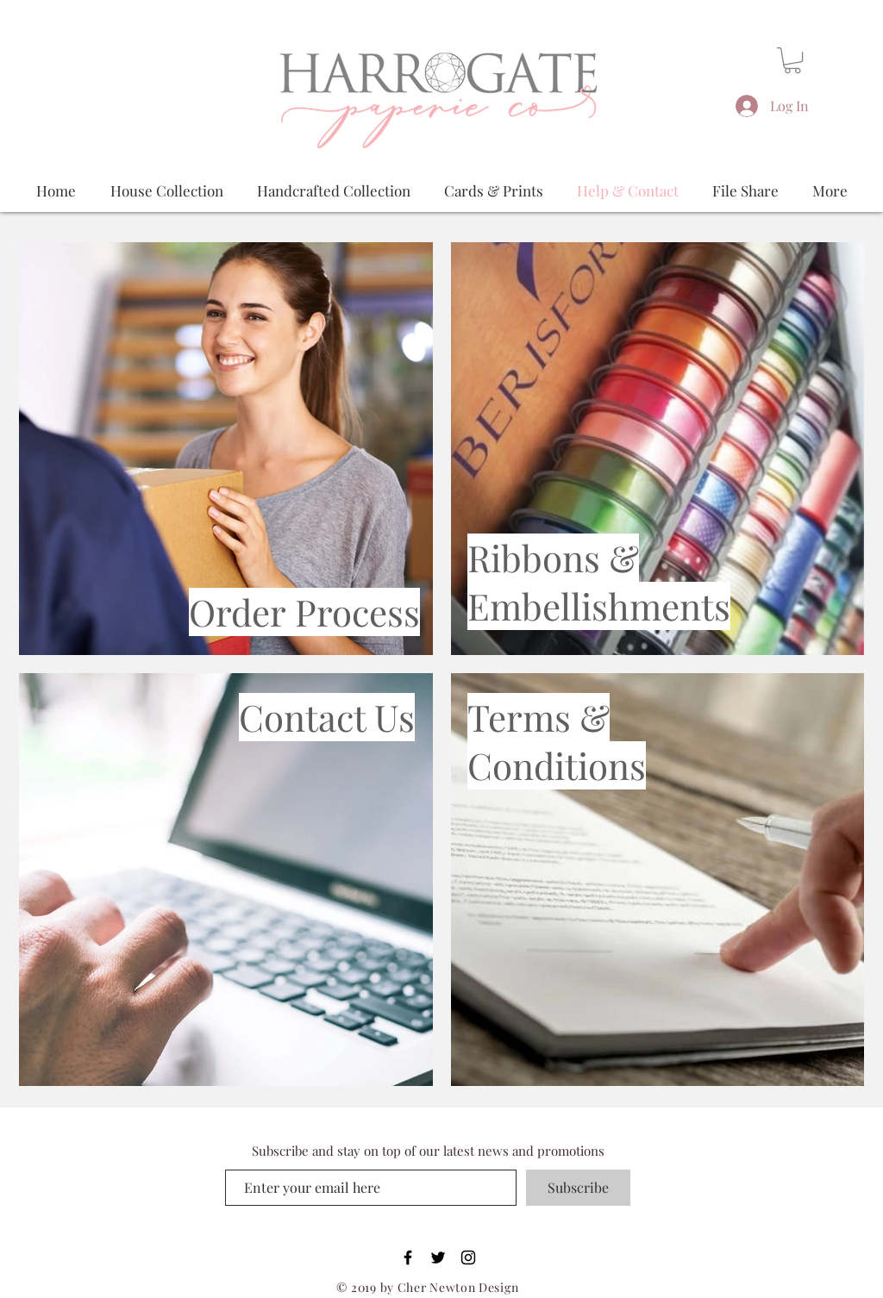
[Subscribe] (578, 1188)
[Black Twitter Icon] (438, 1257)
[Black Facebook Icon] (407, 1257)
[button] (792, 60)
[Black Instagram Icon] (468, 1257)
